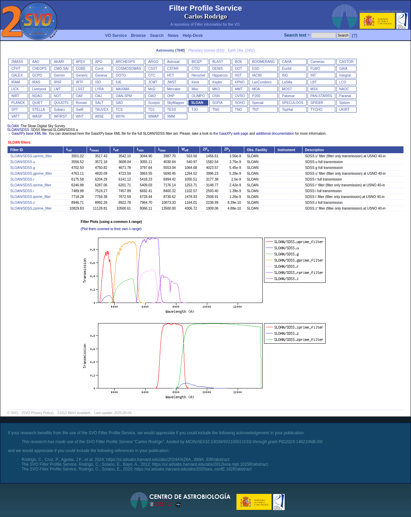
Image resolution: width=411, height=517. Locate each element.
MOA (256, 89)
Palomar (288, 96)
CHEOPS (39, 68)
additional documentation (275, 133)
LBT (314, 82)
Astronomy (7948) (170, 50)
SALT (99, 103)
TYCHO (317, 109)
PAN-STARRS (321, 96)
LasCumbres (262, 82)
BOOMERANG (263, 62)
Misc (195, 89)
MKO (216, 89)
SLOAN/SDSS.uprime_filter (31, 156)
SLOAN (197, 103)
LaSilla (287, 82)
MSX (314, 89)
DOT (238, 68)
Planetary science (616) (206, 50)
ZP (206, 149)
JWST (171, 82)
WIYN (120, 116)
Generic (82, 75)
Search (157, 35)
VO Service (116, 35)
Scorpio (154, 103)
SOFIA (217, 103)
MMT (239, 89)
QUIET (37, 103)
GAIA (343, 68)
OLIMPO (198, 96)
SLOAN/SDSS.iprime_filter (30, 197)
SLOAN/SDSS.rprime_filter (30, 185)
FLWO (315, 68)
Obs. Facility (257, 150)
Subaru (59, 109)
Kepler (217, 82)
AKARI (59, 62)
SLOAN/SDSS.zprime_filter (31, 208)
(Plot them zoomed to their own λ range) (111, 229)
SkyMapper (176, 103)
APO (98, 62)
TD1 (151, 109)
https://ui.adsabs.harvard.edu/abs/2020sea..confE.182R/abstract (192, 469)
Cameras (318, 62)
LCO (343, 82)
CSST (153, 68)
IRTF (80, 82)
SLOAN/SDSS (18, 130)
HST (238, 75)
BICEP (196, 62)
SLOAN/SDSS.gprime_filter (31, 173)
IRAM (15, 82)
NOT (57, 96)
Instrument (286, 150)
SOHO (240, 103)
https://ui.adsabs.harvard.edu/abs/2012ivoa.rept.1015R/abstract (210, 464)
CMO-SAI (61, 68)
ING (285, 75)
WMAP (153, 116)
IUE (119, 82)
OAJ (98, 96)
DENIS (217, 68)
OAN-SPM (124, 96)
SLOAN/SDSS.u (22, 162)
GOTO (121, 75)
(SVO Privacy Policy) (37, 413)
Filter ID (16, 150)
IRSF (58, 82)
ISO (98, 82)
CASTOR (346, 62)
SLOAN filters (19, 142)
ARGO (153, 62)
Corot (99, 68)
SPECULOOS (292, 103)
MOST (287, 89)
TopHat (287, 109)
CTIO (195, 68)
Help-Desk (193, 35)
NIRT (15, 96)
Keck (195, 82)
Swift (80, 109)
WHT (80, 116)
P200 (256, 96)
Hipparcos (220, 75)
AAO (35, 62)
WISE (99, 116)
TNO (238, 109)
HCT (170, 75)
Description (314, 150)
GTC (151, 75)
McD (151, 89)
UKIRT (344, 109)
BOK (238, 62)
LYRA (99, 89)
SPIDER (317, 103)
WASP (37, 116)
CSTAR (172, 68)
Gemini (59, 75)
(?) (354, 35)
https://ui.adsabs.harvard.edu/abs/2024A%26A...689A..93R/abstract (167, 459)
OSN (216, 96)
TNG (216, 109)
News (173, 35)
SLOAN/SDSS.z (22, 202)
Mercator (173, 89)
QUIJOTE (61, 103)
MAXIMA (122, 89)
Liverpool (39, 89)
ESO (255, 68)
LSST (80, 89)
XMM (171, 116)
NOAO (37, 96)
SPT (14, 109)
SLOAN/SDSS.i (22, 191)
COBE (81, 68)
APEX (80, 62)
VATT (15, 116)
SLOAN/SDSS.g (22, 168)
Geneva (101, 75)
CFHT (16, 68)
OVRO (240, 96)
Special (257, 103)
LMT (57, 89)
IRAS (36, 82)
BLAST (217, 62)
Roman (81, 103)
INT (313, 75)
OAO (152, 96)
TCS (119, 109)
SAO (119, 103)
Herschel (198, 75)
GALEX (17, 75)
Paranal (345, 96)
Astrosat (173, 62)
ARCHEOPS (125, 62)
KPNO (240, 82)
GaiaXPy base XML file (29, 133)
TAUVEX (102, 109)
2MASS (17, 62)
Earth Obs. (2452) (241, 50)
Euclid (286, 68)
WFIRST (60, 116)
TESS (171, 109)
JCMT (153, 82)
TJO (194, 109)
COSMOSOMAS (128, 68)
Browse (138, 35)
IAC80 (257, 75)
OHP (171, 96)
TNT (255, 109)
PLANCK (18, 103)
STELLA (38, 109)
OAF (79, 96)
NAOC (344, 89)
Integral (345, 75)
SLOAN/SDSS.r (22, 179)
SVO (14, 413)
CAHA (286, 62)
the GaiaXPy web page (230, 133)
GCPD (37, 75)
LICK (15, 89)
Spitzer (344, 103)
